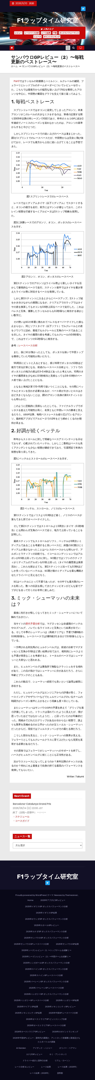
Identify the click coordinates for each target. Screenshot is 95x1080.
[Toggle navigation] (68, 48)
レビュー (18, 33)
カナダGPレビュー (34, 1054)
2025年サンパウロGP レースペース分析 (31, 944)
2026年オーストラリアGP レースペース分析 (46, 1025)
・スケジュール (21, 816)
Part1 (16, 81)
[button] (73, 48)
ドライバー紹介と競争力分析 (35, 1060)
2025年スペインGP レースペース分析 (46, 975)
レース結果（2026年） (40, 1073)
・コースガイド (21, 821)
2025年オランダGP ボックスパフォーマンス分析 (46, 919)
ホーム (14, 66)
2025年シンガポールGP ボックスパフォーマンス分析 (46, 962)
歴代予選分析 (33, 623)
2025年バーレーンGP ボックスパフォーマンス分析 (46, 981)
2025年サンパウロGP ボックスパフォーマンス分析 (46, 937)
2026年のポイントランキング (65, 1031)
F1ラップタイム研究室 (47, 20)
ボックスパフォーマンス (69, 33)
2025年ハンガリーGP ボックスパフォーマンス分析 (46, 994)
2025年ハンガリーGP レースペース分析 (31, 1000)
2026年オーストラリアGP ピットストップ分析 (46, 1019)
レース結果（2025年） (68, 1066)
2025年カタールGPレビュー (46, 925)
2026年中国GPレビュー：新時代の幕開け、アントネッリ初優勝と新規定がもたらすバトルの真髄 (46, 1039)
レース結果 (45, 33)
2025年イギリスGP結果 (46, 912)
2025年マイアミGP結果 (27, 1006)
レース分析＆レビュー (24, 1066)
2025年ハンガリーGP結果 (67, 1000)
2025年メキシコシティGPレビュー (60, 1006)
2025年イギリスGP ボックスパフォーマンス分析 (46, 906)
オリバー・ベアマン (68, 1048)
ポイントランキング (52, 36)
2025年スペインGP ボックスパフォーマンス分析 (46, 969)
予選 (55, 33)
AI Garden (21, 1048)
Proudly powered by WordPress (31, 895)
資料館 (60, 1073)
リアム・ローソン (62, 1060)
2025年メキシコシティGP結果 (28, 1012)
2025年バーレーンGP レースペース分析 (46, 987)
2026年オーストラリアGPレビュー (30, 1031)
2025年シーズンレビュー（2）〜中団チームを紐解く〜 (46, 956)
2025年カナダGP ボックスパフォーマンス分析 (46, 931)
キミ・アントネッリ (58, 1054)
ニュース (37, 36)
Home (30, 900)
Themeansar (71, 895)
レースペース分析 (32, 33)
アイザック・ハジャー (42, 1048)
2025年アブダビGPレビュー (52, 900)
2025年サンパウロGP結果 (67, 944)
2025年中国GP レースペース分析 (63, 1012)
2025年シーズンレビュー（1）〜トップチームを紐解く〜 (46, 950)
